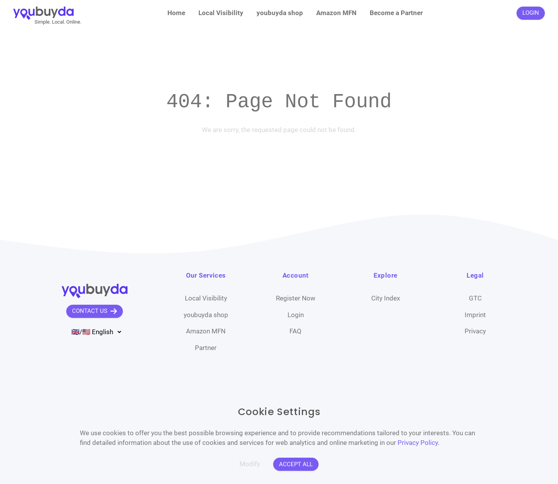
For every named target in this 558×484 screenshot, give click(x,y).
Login (296, 315)
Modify (249, 464)
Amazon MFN (336, 13)
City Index (385, 298)
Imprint (475, 315)
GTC (475, 298)
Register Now (295, 298)
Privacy (475, 331)
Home (176, 13)
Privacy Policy (418, 442)
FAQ (295, 331)
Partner (206, 348)
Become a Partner (396, 13)
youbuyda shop (280, 13)
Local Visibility (220, 13)
